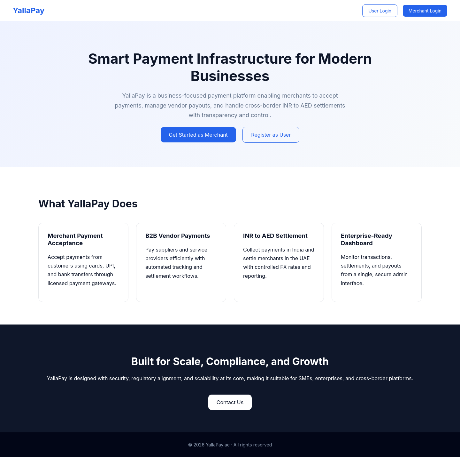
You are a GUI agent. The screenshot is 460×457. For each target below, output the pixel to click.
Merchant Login (425, 10)
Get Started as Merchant (198, 135)
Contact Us (230, 402)
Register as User (271, 135)
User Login (379, 10)
